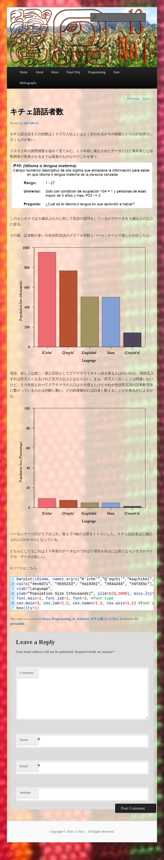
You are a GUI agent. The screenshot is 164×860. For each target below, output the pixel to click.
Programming (61, 619)
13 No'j (113, 619)
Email (29, 766)
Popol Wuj (73, 72)
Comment (26, 673)
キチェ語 (96, 619)
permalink (17, 624)
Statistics (82, 619)
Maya (55, 72)
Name (29, 740)
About (39, 72)
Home (23, 72)
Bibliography (28, 83)
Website (25, 793)
